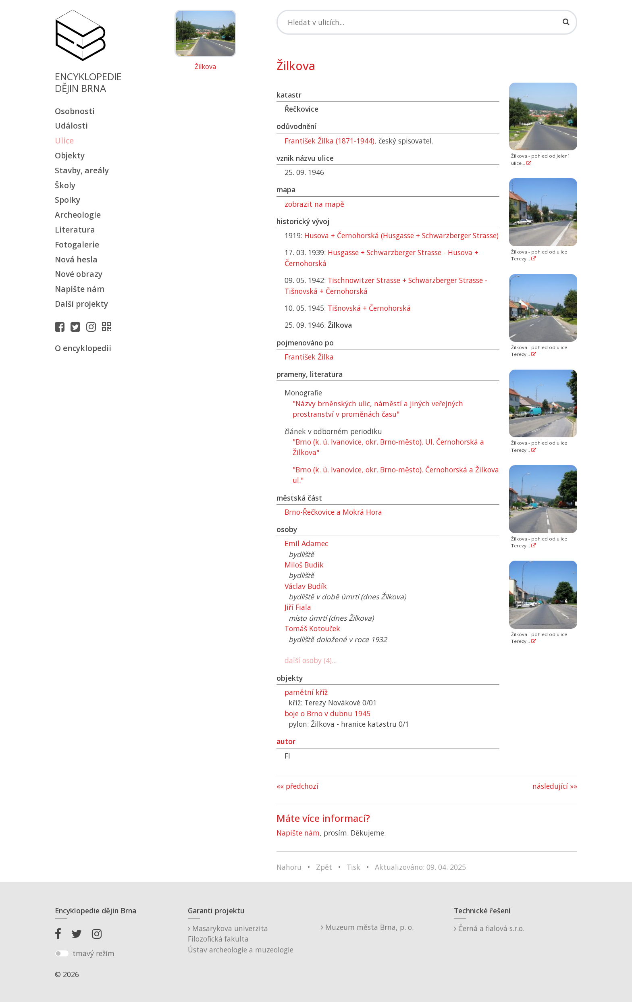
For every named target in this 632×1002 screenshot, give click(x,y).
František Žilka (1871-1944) (329, 141)
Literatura (75, 229)
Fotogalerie (77, 244)
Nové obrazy (78, 273)
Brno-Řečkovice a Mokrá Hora (333, 512)
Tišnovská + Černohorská (369, 308)
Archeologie (78, 214)
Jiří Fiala (298, 607)
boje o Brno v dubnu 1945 (327, 713)
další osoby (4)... (311, 660)
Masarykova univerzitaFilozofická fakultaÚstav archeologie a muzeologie (240, 938)
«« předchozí (297, 786)
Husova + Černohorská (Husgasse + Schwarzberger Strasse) (401, 235)
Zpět (324, 867)
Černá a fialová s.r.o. (489, 928)
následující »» (554, 786)
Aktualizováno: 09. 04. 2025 (420, 867)
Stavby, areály (82, 170)
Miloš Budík (304, 565)
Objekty (70, 155)
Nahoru (288, 867)
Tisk (353, 867)
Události (71, 125)
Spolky (67, 199)
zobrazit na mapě (314, 204)
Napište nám (79, 288)
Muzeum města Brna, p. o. (367, 927)
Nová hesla (76, 259)
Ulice (64, 140)
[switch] (62, 953)
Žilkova (205, 67)
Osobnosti (75, 111)
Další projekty (81, 303)
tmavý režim (93, 953)
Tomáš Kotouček (312, 628)
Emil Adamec (306, 543)
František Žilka (309, 357)
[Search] (426, 22)
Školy (65, 185)
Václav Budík (306, 586)
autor (285, 741)
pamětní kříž (306, 692)
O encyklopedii (83, 348)
